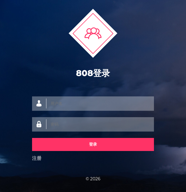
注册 (37, 158)
